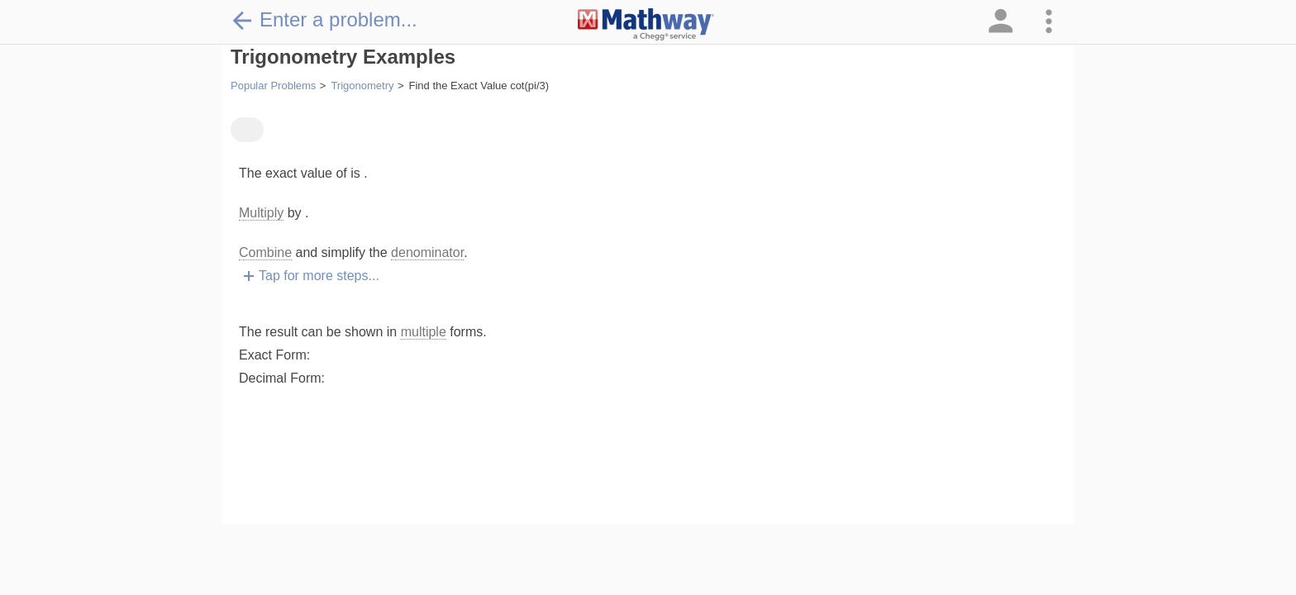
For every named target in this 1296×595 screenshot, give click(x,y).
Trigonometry (362, 85)
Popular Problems (273, 85)
